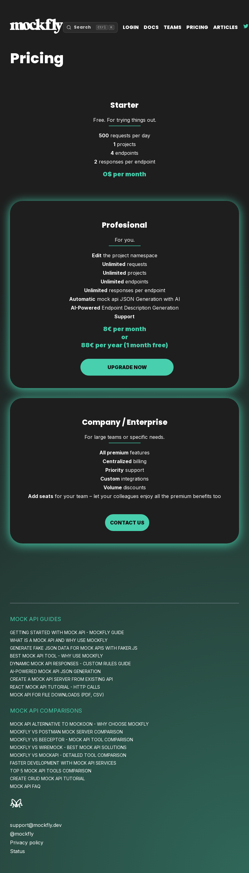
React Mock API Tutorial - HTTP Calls (55, 687)
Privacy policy (26, 842)
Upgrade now (127, 367)
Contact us (127, 523)
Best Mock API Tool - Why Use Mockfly (56, 655)
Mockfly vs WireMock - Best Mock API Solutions (68, 747)
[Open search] (90, 27)
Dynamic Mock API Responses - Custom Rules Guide (70, 663)
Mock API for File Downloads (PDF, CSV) (57, 694)
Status (17, 851)
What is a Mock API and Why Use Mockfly (59, 640)
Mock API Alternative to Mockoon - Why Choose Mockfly (79, 724)
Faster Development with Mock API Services (63, 763)
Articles (225, 27)
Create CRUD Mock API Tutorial (47, 778)
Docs (151, 27)
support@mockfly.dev (36, 825)
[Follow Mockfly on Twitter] (246, 27)
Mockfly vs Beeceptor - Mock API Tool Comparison (71, 739)
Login (131, 27)
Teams (172, 27)
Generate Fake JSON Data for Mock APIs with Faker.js (73, 648)
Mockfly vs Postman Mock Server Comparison (66, 731)
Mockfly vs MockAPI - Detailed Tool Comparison (68, 755)
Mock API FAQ (25, 786)
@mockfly (22, 834)
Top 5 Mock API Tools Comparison (50, 770)
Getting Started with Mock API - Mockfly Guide (67, 632)
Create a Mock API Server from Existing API (61, 679)
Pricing (197, 27)
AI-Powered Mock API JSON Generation (55, 671)
